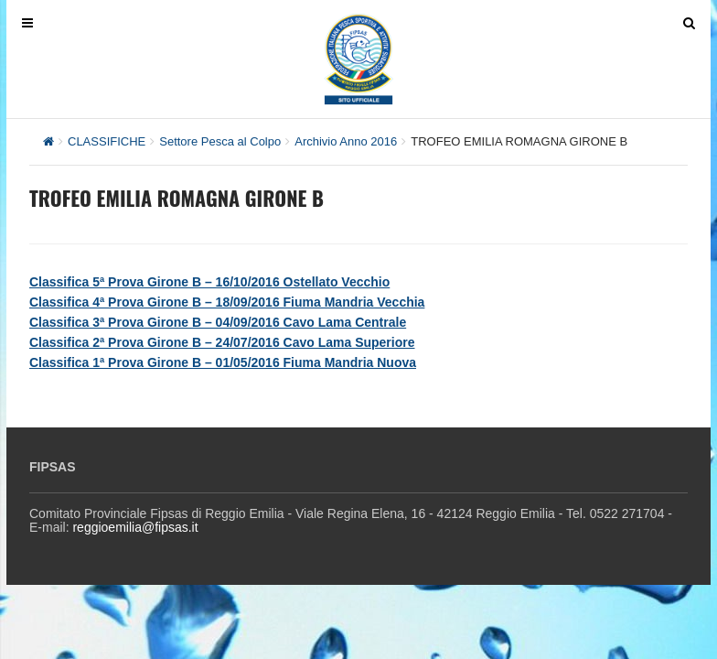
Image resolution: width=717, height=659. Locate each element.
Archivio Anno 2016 (345, 141)
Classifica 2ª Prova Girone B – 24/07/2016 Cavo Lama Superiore (222, 342)
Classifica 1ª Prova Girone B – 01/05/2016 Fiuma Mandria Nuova (222, 362)
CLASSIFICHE (106, 141)
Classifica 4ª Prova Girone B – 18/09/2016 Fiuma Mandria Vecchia (226, 302)
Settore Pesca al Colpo (220, 141)
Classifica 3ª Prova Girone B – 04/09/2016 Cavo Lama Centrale (217, 322)
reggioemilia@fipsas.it (135, 527)
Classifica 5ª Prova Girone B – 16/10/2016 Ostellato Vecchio (209, 282)
